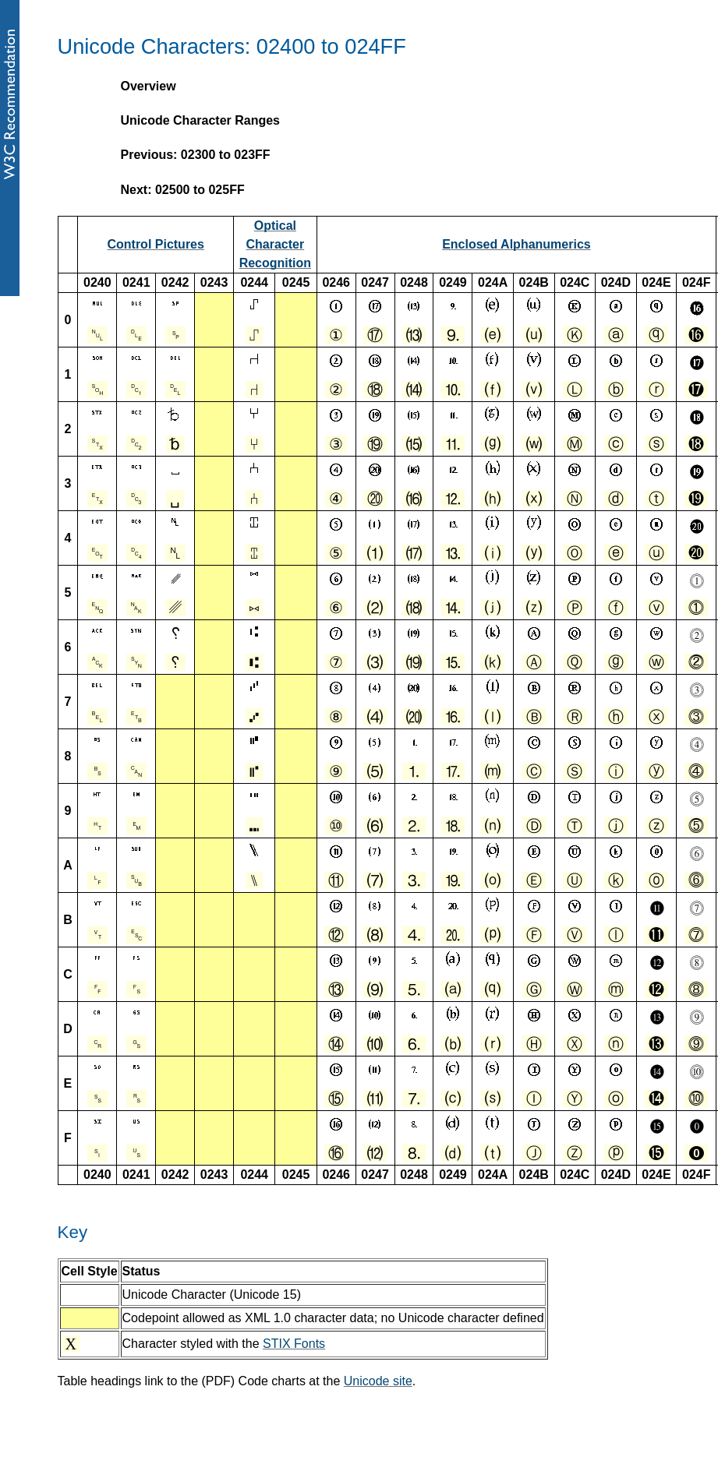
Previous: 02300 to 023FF (196, 154)
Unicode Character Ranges (201, 120)
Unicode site (378, 1381)
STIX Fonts (294, 1343)
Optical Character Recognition (275, 244)
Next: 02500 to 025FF (183, 189)
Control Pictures (155, 244)
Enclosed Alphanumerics (516, 244)
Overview (148, 86)
